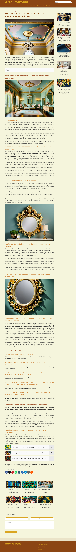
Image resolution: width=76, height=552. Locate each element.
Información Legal (42, 543)
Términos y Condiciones (43, 544)
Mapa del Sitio (41, 549)
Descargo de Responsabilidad (44, 547)
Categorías (32, 5)
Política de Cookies (42, 546)
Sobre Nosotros (40, 5)
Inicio (27, 5)
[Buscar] (70, 2)
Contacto (48, 5)
